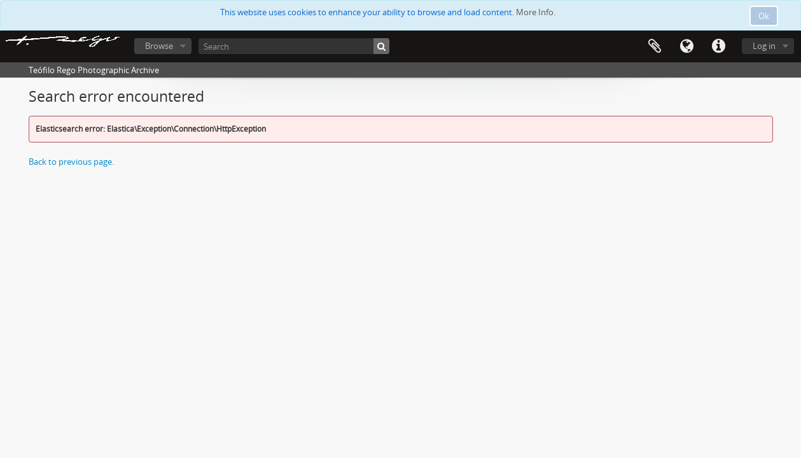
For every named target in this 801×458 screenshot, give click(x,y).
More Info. (535, 12)
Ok (763, 16)
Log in (764, 46)
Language (686, 46)
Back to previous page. (71, 161)
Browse (159, 46)
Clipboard (655, 46)
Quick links (718, 46)
